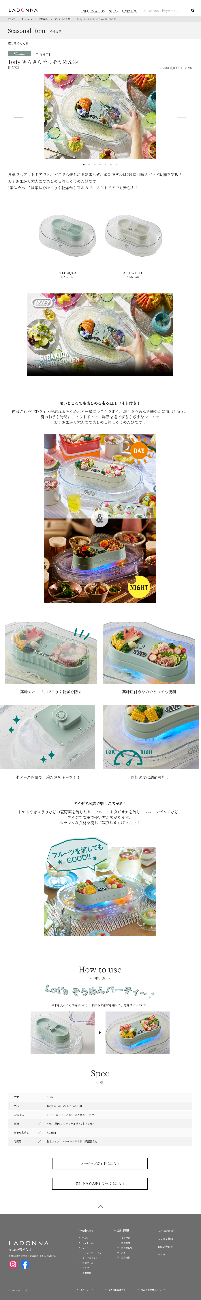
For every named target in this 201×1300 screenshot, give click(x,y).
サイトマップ (84, 1290)
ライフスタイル (88, 1258)
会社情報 (123, 1230)
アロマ (83, 1268)
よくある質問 (163, 1239)
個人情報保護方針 (115, 1290)
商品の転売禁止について (151, 1290)
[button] (83, 164)
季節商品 (84, 1273)
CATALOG (130, 11)
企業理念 (123, 1238)
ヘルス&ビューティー (91, 1253)
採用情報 (123, 1257)
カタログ (160, 1255)
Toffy (83, 1238)
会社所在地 (124, 1247)
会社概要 (123, 1242)
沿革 (121, 1252)
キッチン (84, 1248)
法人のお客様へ (164, 1231)
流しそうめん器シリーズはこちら (92, 1183)
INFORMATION (96, 11)
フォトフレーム (87, 1243)
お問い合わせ (163, 1247)
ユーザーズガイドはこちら (90, 1163)
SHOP (115, 11)
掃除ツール (85, 1263)
